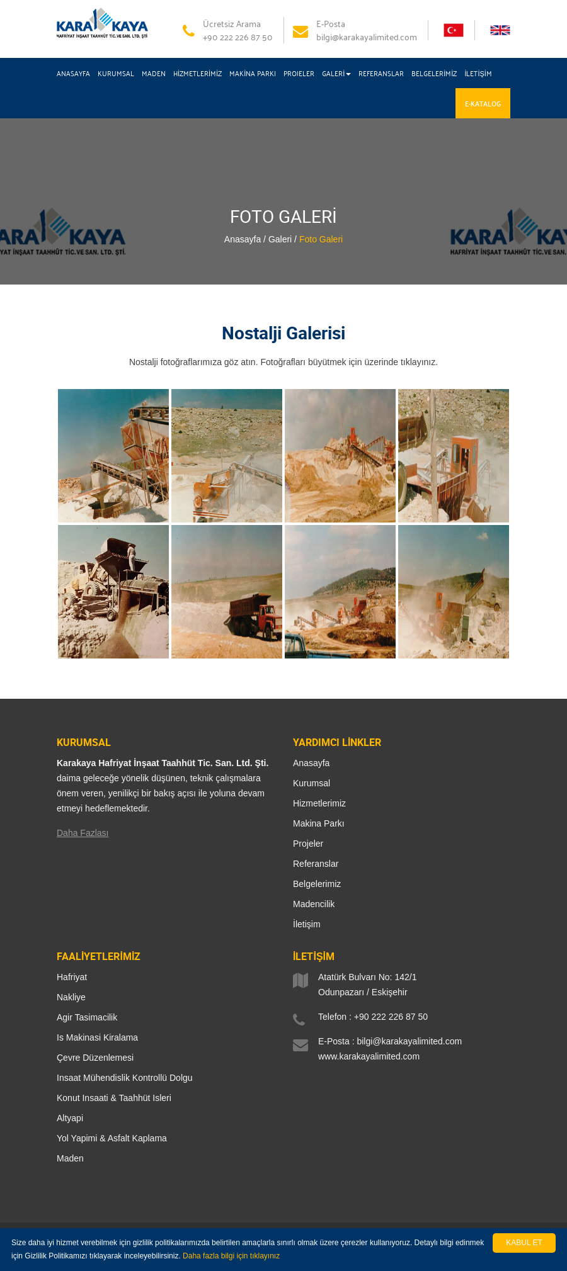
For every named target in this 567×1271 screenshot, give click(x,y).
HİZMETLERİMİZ (197, 73)
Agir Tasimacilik (87, 1017)
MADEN (154, 73)
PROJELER (299, 73)
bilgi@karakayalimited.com (409, 1041)
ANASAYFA (73, 73)
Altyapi (70, 1118)
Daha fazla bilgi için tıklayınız (231, 1255)
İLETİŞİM (478, 73)
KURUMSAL (116, 73)
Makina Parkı (319, 823)
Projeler (308, 844)
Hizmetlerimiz (319, 803)
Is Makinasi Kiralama (97, 1037)
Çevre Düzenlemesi (95, 1058)
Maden (70, 1158)
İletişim (307, 924)
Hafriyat (72, 977)
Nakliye (71, 997)
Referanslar (315, 864)
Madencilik (314, 904)
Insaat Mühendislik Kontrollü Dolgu (125, 1078)
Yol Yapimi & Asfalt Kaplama (112, 1138)
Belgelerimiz (317, 884)
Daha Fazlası (82, 833)
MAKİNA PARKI (252, 73)
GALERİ (336, 73)
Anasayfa (311, 763)
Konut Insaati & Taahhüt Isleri (114, 1098)
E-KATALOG (483, 103)
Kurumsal (311, 783)
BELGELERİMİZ (434, 73)
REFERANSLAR (381, 73)
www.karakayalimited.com (369, 1056)
